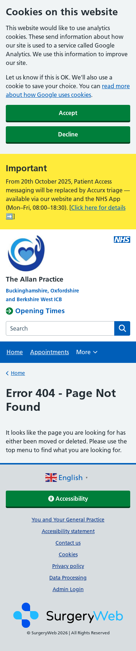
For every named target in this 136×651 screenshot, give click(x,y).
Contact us (68, 543)
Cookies (68, 554)
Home (15, 352)
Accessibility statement (68, 531)
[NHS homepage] (55, 254)
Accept (68, 112)
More (87, 354)
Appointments (49, 352)
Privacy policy (68, 566)
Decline (68, 134)
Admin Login (68, 589)
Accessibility (68, 498)
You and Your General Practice (68, 519)
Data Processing (68, 577)
